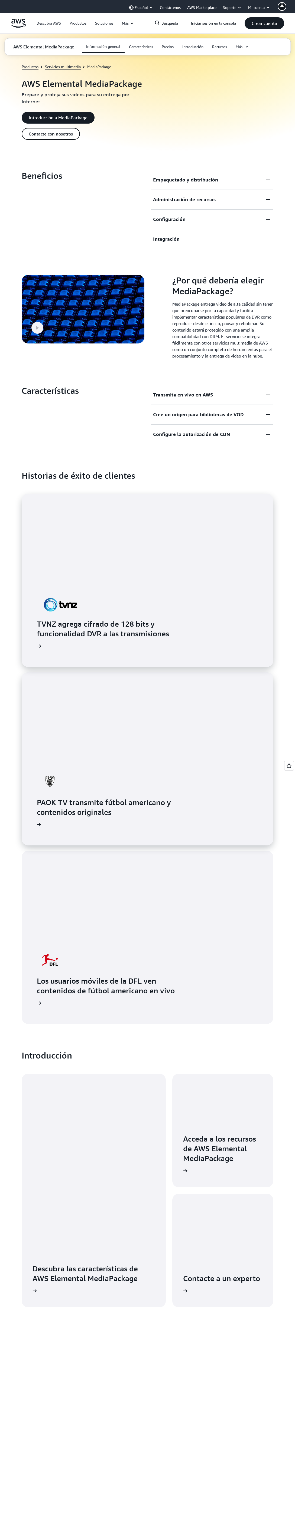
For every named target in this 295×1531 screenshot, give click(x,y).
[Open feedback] (289, 766)
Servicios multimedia (63, 66)
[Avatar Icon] (282, 6)
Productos (30, 66)
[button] (48, 23)
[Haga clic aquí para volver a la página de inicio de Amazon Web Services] (18, 26)
